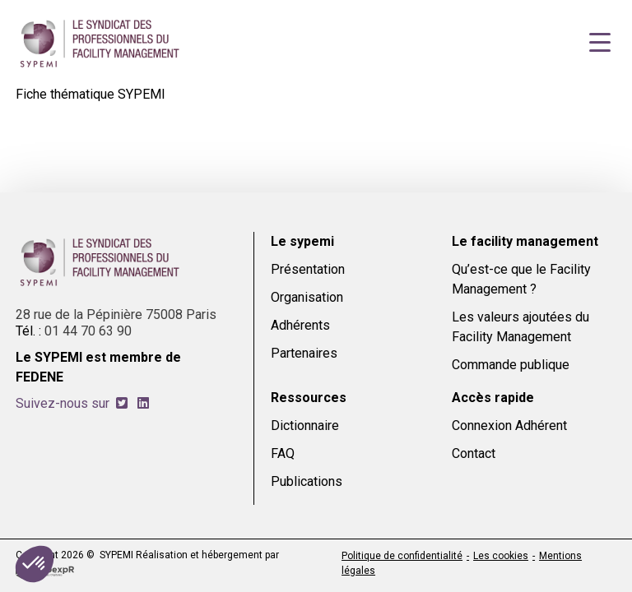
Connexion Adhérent (509, 425)
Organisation (307, 297)
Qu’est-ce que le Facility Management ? (521, 279)
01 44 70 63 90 (88, 331)
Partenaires (304, 353)
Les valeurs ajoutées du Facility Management (520, 327)
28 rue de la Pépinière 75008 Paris (116, 314)
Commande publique (510, 364)
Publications (306, 481)
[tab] (122, 403)
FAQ (283, 453)
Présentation (308, 269)
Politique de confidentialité (402, 556)
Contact (473, 453)
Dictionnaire (305, 425)
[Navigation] (599, 42)
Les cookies (500, 556)
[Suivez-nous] (122, 403)
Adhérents (300, 325)
